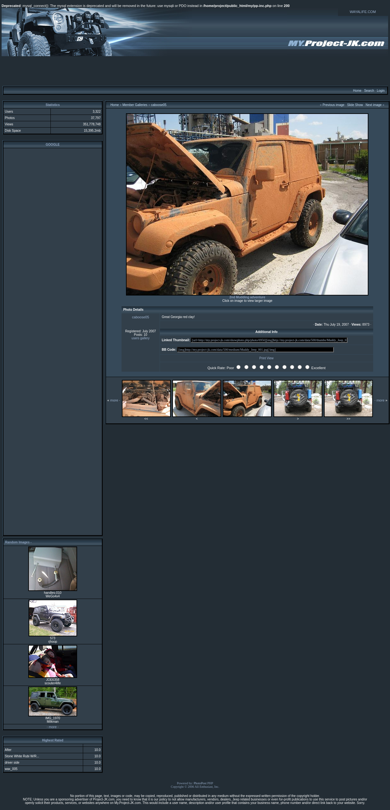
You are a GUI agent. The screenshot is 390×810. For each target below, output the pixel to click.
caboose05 (159, 105)
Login (380, 90)
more (52, 727)
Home (357, 90)
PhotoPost (200, 783)
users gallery (141, 338)
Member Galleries (135, 105)
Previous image (333, 105)
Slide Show (355, 105)
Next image (374, 105)
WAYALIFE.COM (363, 12)
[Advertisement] (195, 70)
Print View (266, 358)
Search (369, 90)
